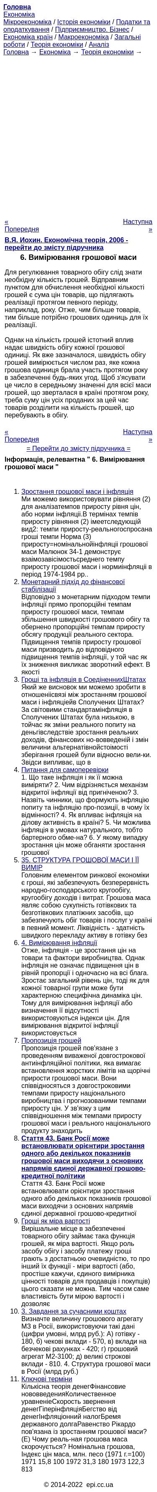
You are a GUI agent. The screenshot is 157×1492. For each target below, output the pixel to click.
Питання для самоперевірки (64, 769)
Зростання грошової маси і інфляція (77, 491)
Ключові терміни (46, 1379)
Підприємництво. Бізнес (92, 29)
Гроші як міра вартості (55, 1221)
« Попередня (22, 225)
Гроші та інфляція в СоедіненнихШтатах (83, 679)
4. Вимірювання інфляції (59, 942)
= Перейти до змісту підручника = (78, 448)
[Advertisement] (78, 134)
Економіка (19, 14)
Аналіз (99, 44)
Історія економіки (84, 21)
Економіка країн (28, 37)
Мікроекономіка (27, 21)
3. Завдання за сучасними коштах (73, 1311)
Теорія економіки (57, 44)
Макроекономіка (83, 37)
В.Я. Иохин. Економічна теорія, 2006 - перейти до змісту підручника (66, 243)
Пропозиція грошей (51, 1040)
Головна (16, 52)
